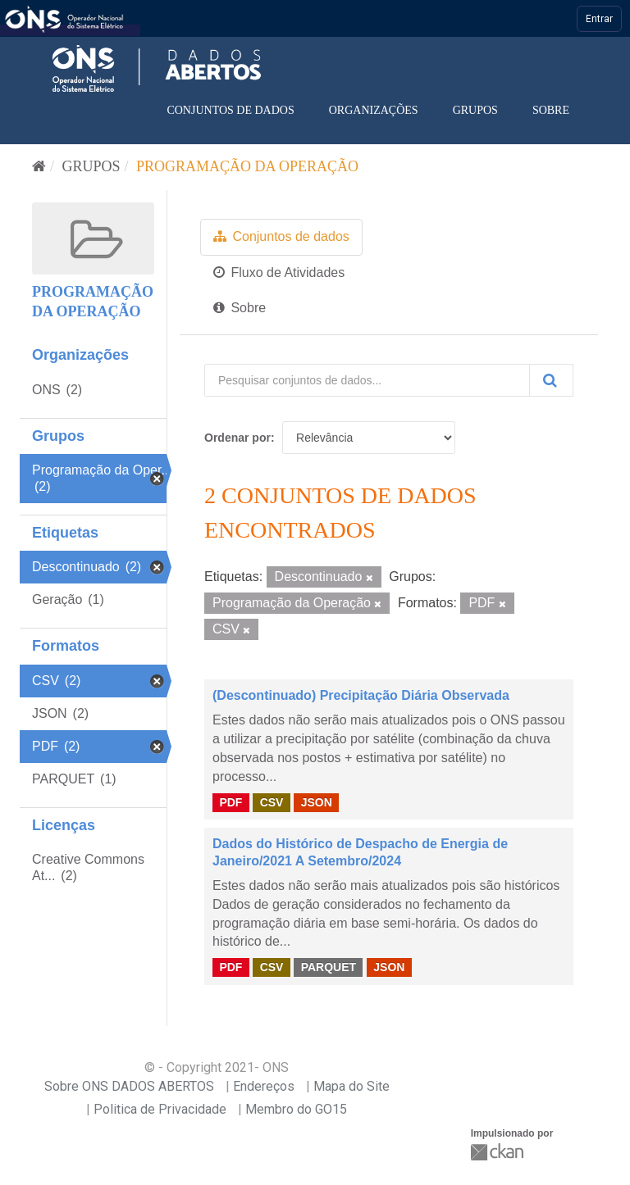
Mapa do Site (351, 1086)
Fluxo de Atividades (279, 272)
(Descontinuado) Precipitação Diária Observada (360, 695)
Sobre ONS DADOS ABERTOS (129, 1086)
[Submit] (551, 380)
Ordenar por (237, 437)
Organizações (373, 110)
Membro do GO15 (296, 1109)
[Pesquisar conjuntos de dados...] (367, 380)
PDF (230, 801)
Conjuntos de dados (230, 110)
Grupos (475, 110)
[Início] (39, 166)
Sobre (550, 110)
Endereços (263, 1086)
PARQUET (328, 967)
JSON (316, 801)
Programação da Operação (247, 166)
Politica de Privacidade (160, 1109)
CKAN (499, 1151)
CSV (272, 801)
